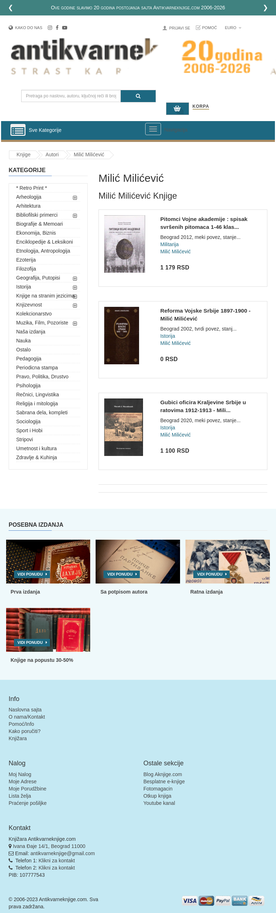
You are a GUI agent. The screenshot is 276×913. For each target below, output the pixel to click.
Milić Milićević (89, 154)
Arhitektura (28, 206)
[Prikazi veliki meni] (153, 129)
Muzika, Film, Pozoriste (42, 323)
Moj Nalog (20, 774)
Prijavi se (179, 28)
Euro (233, 28)
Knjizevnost (29, 305)
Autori (52, 154)
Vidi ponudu (30, 574)
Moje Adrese (23, 781)
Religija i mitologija (37, 403)
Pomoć (209, 28)
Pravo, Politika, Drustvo (42, 376)
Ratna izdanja (206, 592)
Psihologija (28, 385)
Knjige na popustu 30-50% (42, 660)
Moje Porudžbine (27, 789)
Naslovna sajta (25, 710)
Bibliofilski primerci (37, 215)
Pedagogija (28, 358)
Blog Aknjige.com (162, 774)
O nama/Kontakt (27, 717)
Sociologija (28, 421)
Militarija (169, 244)
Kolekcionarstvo (34, 314)
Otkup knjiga (157, 796)
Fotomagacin (157, 789)
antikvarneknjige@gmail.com (63, 853)
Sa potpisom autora (123, 592)
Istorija (23, 287)
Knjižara (18, 738)
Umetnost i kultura (36, 448)
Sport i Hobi (29, 430)
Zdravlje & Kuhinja (36, 457)
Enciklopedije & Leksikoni (44, 242)
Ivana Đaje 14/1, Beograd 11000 (49, 846)
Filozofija (26, 269)
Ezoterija (26, 260)
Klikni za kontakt (56, 860)
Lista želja (20, 796)
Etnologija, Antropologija (43, 251)
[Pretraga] (138, 96)
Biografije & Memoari (39, 224)
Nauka (23, 340)
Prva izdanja (25, 592)
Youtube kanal (159, 803)
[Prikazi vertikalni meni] (18, 130)
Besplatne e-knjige (164, 781)
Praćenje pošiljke (28, 803)
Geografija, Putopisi (38, 278)
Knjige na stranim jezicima (45, 296)
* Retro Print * (31, 188)
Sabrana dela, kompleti (42, 412)
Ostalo (23, 349)
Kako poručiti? (25, 731)
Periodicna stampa (37, 367)
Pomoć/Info (21, 724)
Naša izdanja (30, 332)
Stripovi (24, 439)
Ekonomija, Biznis (36, 233)
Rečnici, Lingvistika (37, 394)
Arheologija (28, 197)
